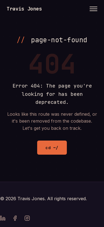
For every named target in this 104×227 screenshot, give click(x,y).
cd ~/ (51, 147)
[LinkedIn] (3, 219)
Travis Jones (24, 9)
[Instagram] (27, 219)
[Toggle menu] (93, 9)
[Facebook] (15, 219)
